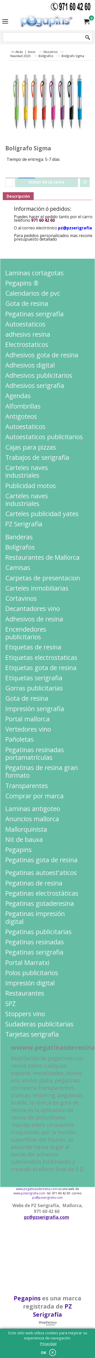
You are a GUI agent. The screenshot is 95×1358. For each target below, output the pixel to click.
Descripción (18, 196)
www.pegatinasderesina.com (37, 1189)
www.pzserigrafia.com (29, 1193)
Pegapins (27, 1298)
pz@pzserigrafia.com (47, 1197)
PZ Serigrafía (52, 1310)
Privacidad (48, 1343)
